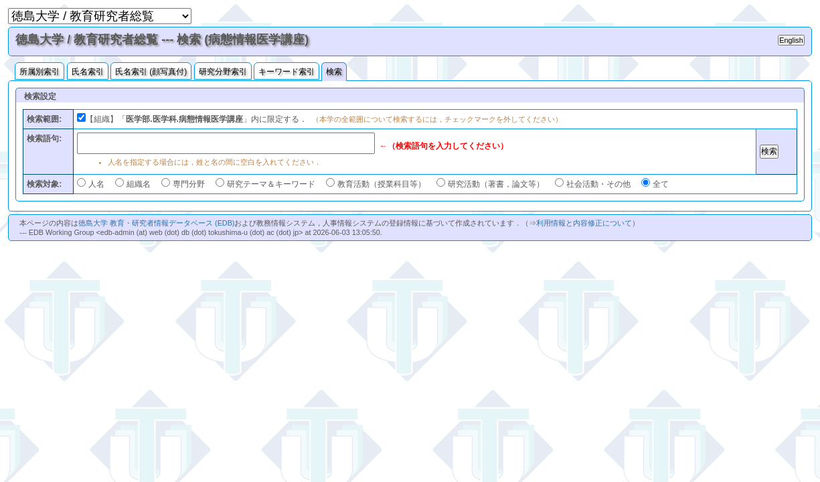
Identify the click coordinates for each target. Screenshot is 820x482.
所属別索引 (39, 71)
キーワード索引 (286, 71)
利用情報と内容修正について (584, 223)
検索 (334, 71)
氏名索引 (88, 71)
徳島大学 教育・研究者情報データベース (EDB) (156, 223)
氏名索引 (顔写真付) (151, 71)
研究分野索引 (223, 71)
